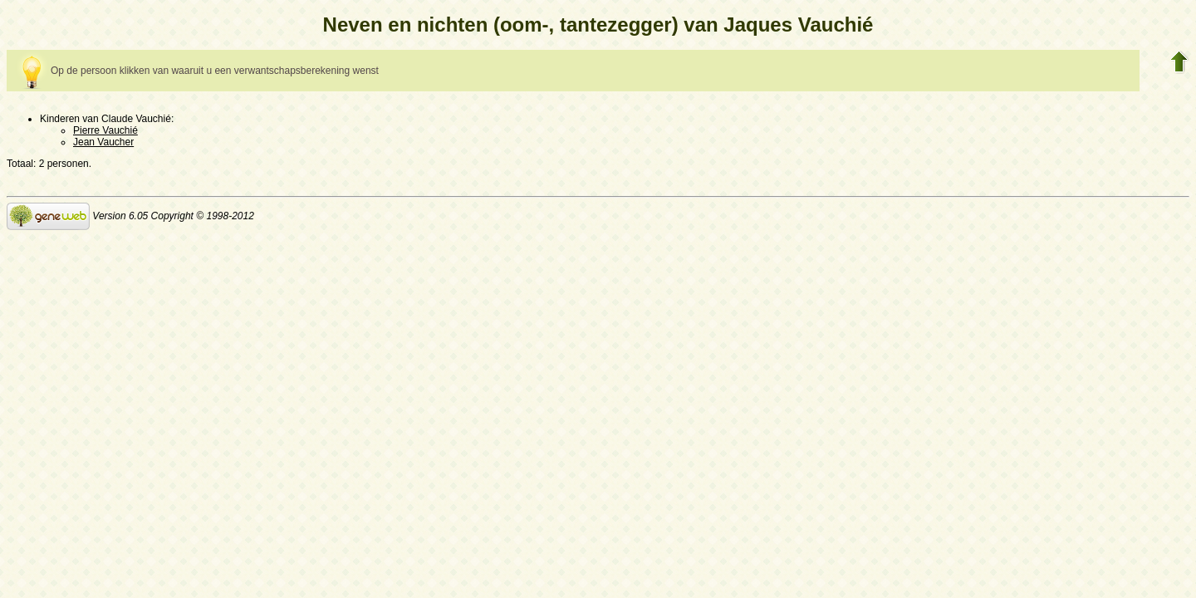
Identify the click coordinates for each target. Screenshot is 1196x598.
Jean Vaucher (103, 142)
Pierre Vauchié (105, 130)
